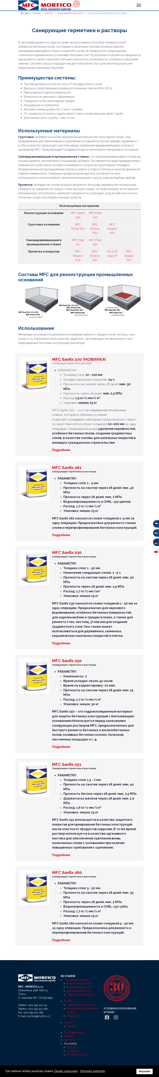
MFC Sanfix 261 (67, 467)
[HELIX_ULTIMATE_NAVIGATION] (139, 5)
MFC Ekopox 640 (95, 256)
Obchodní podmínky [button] (92, 1071)
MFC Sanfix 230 (67, 552)
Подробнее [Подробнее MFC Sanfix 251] (61, 855)
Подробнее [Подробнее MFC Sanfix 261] (61, 535)
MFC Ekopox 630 (78, 256)
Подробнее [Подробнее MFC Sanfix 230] (61, 643)
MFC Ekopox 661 (112, 229)
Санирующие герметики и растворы (72, 363)
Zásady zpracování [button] (66, 1071)
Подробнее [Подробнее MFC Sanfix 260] (61, 940)
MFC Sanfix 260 (67, 872)
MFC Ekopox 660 (95, 229)
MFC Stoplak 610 (129, 256)
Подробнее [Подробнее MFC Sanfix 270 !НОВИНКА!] (61, 450)
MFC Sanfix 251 (66, 764)
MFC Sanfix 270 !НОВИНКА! (79, 359)
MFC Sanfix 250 (67, 660)
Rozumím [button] (144, 1071)
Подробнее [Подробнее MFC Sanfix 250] (61, 747)
